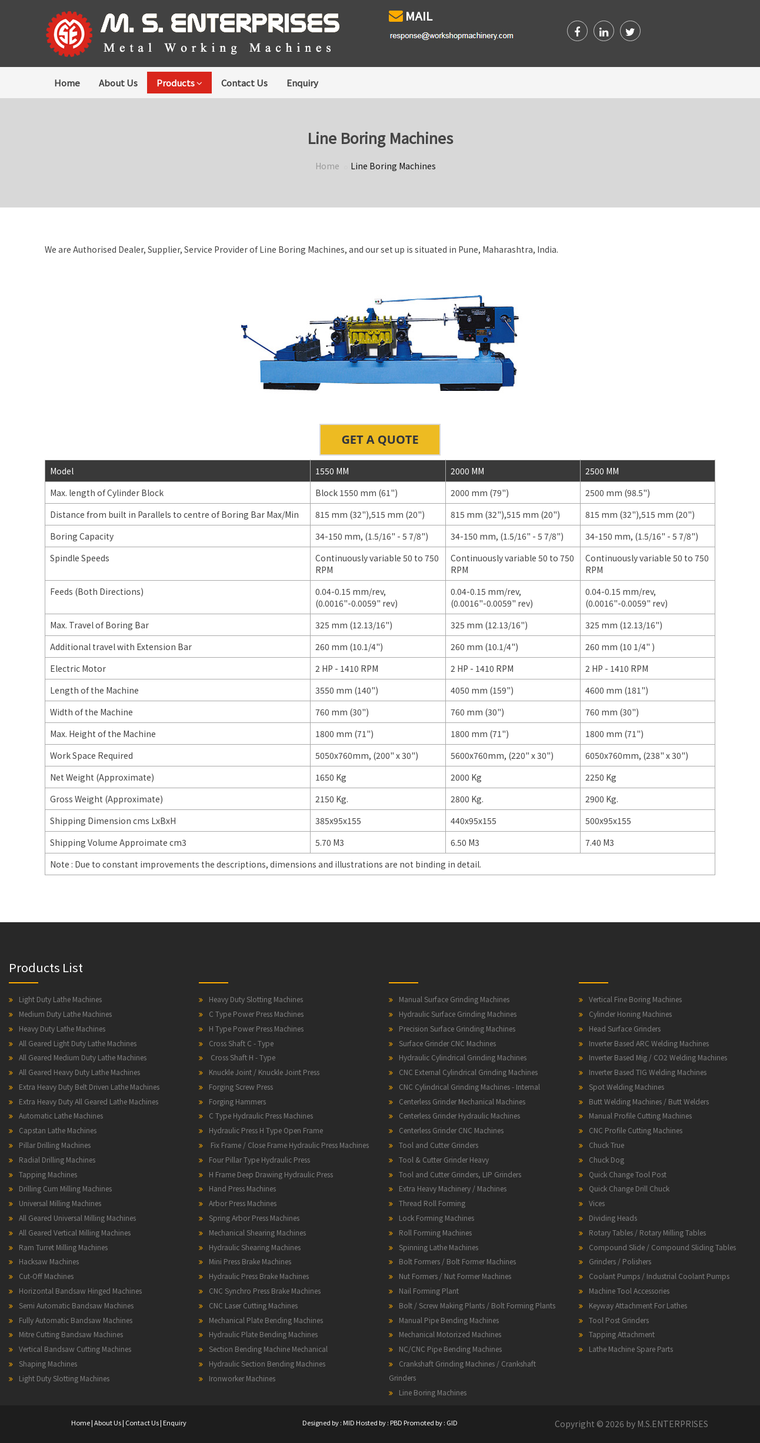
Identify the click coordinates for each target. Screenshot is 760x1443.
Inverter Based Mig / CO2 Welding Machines (658, 1057)
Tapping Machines (48, 1174)
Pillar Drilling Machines (55, 1145)
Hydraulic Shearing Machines (255, 1247)
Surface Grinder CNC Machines (447, 1043)
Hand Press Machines (242, 1188)
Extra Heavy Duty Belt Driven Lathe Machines (89, 1087)
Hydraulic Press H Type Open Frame (266, 1130)
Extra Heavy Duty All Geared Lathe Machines (88, 1101)
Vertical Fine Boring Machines (635, 999)
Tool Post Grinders (619, 1320)
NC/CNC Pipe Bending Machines (450, 1349)
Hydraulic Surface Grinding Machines (457, 1014)
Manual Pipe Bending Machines (449, 1320)
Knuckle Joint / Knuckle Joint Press (264, 1072)
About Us (118, 82)
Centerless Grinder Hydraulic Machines (459, 1115)
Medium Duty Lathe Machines (65, 1014)
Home (67, 82)
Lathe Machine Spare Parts (631, 1349)
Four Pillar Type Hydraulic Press (259, 1159)
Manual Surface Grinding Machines (454, 999)
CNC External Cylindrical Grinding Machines (468, 1072)
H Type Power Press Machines (256, 1028)
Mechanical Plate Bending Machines (266, 1320)
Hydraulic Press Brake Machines (259, 1276)
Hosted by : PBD (379, 1422)
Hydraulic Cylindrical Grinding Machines (462, 1057)
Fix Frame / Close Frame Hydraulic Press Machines (289, 1145)
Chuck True (606, 1145)
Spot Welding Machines (626, 1087)
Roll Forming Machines (435, 1232)
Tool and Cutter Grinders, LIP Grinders (460, 1174)
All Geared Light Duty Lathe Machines (77, 1043)
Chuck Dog (606, 1159)
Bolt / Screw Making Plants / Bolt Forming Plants (477, 1305)
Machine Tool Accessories (629, 1290)
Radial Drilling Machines (57, 1159)
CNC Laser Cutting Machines (253, 1305)
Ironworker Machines (242, 1378)
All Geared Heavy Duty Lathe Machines (79, 1072)
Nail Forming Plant (429, 1290)
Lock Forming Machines (436, 1218)
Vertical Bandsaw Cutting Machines (75, 1349)
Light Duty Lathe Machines (60, 999)
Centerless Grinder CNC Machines (451, 1130)
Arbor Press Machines (242, 1203)
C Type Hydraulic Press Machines (261, 1115)
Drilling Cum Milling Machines (65, 1188)
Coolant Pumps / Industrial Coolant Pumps (659, 1276)
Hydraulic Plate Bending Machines (263, 1334)
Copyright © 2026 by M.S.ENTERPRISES (631, 1423)
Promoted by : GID (431, 1422)
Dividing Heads (613, 1218)
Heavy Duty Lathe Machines (62, 1028)
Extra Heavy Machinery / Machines (452, 1188)
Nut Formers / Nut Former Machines (455, 1276)
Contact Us (244, 82)
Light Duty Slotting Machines (64, 1378)
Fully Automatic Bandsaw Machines (75, 1320)
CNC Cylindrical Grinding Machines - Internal (469, 1087)
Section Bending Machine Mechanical (268, 1349)
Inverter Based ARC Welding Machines (649, 1043)
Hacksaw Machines (49, 1261)
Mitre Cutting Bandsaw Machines (71, 1334)
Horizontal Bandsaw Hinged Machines (80, 1290)
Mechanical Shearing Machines (257, 1232)
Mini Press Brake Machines (250, 1261)
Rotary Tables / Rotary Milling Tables (647, 1232)
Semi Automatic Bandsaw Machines (76, 1305)
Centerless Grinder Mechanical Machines (462, 1101)
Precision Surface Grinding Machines (457, 1028)
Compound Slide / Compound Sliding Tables (662, 1247)
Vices (597, 1203)
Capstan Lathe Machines (57, 1130)
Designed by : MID (328, 1422)
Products (179, 82)
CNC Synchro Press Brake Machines (265, 1290)
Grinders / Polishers (620, 1261)
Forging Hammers (237, 1101)
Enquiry (302, 82)
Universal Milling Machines (60, 1203)
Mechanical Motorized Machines (450, 1334)
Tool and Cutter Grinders (438, 1145)
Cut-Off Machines (46, 1276)
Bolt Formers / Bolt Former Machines (457, 1261)
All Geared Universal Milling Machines (77, 1218)
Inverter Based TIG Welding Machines (647, 1072)
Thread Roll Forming (432, 1203)
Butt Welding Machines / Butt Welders (649, 1101)
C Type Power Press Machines (256, 1014)
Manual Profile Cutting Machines (640, 1115)
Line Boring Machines (432, 1392)
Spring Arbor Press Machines (254, 1218)
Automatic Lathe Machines (61, 1115)
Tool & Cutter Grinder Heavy (444, 1159)
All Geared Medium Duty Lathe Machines (82, 1057)
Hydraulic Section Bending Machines (267, 1363)
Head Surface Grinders (625, 1028)
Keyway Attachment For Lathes (638, 1305)
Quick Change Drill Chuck (629, 1188)
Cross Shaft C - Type (241, 1043)
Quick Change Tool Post (627, 1174)
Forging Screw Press (241, 1087)
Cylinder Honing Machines (630, 1014)
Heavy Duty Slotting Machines (256, 999)
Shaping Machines (48, 1363)
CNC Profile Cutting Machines (635, 1130)
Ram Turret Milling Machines (63, 1247)
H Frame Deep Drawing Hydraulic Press (271, 1174)
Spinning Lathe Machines (438, 1247)
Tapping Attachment (622, 1334)
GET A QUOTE (379, 439)
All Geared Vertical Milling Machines (75, 1232)
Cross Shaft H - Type (242, 1057)
